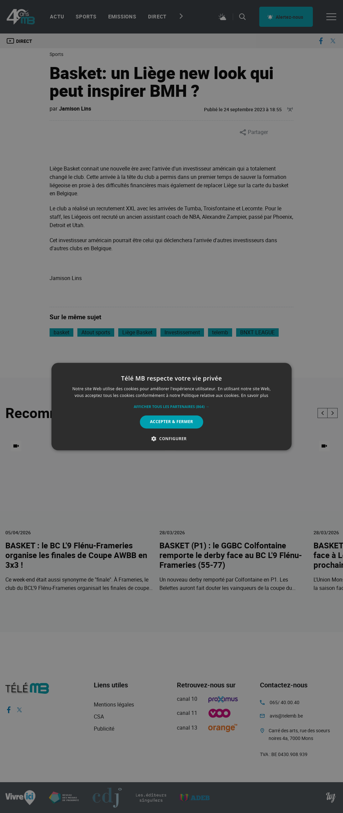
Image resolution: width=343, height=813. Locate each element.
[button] (171, 407)
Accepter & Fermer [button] (171, 422)
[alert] (171, 406)
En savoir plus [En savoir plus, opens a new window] (254, 395)
